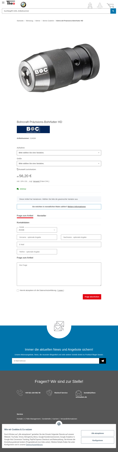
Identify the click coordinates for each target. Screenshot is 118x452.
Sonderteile (46, 419)
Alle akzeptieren (96, 433)
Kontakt (20, 419)
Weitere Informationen (77, 207)
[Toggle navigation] (3, 1)
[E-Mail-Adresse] (55, 361)
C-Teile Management (32, 419)
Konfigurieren (96, 440)
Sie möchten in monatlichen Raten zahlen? (59, 207)
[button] (90, 5)
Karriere (55, 419)
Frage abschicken (92, 297)
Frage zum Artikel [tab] (25, 216)
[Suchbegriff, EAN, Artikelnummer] (56, 11)
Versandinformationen (68, 419)
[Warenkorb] (110, 5)
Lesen (60, 290)
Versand (36, 181)
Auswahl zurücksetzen (26, 169)
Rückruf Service (61, 393)
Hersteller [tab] (41, 216)
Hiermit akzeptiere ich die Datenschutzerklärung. (42, 290)
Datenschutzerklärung (54, 445)
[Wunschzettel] (100, 5)
